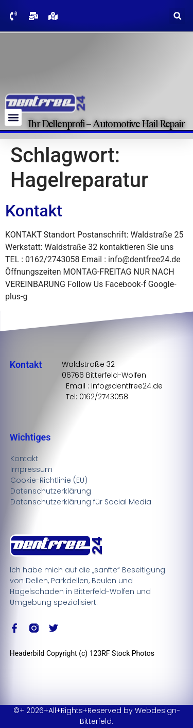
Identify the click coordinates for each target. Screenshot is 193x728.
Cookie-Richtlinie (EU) (48, 480)
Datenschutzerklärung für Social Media (80, 502)
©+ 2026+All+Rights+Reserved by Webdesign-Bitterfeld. (96, 715)
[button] (177, 16)
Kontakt (33, 211)
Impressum (31, 469)
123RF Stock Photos (122, 653)
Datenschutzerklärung (50, 491)
